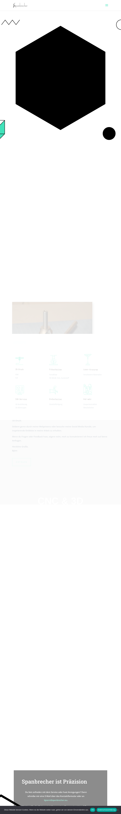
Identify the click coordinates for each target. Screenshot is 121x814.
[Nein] (117, 810)
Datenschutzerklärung (106, 810)
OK (92, 810)
